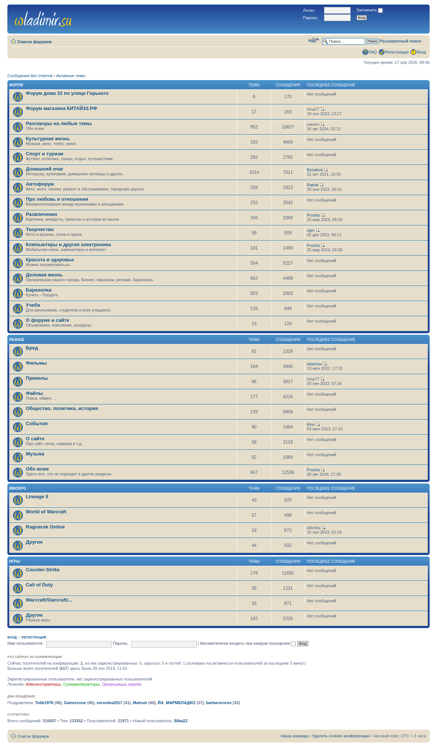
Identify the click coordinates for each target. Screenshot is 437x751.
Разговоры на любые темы (59, 123)
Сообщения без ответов (29, 75)
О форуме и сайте (47, 320)
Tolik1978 (44, 702)
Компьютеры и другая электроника (68, 244)
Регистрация (397, 52)
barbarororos (218, 702)
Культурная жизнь (48, 138)
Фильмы (36, 363)
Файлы (34, 393)
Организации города (121, 684)
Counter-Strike (43, 569)
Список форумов (34, 41)
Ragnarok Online (45, 527)
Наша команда (294, 736)
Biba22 (180, 721)
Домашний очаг (44, 169)
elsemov (314, 364)
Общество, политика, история (62, 408)
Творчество (40, 229)
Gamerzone (75, 702)
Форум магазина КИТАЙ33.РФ (61, 108)
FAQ (373, 52)
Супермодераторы (81, 684)
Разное (16, 340)
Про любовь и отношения (57, 199)
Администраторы (43, 684)
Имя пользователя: (25, 643)
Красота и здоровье (50, 259)
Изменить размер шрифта (313, 40)
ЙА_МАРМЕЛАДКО (177, 702)
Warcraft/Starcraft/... (49, 600)
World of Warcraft (46, 511)
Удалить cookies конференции (340, 736)
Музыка (35, 454)
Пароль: (120, 643)
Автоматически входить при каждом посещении (248, 643)
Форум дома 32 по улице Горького (67, 93)
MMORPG (17, 488)
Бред (32, 348)
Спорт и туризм (44, 153)
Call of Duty (39, 585)
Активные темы (70, 75)
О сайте (35, 438)
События (37, 423)
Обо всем (37, 469)
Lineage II (37, 496)
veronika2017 (110, 702)
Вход (421, 52)
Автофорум (40, 184)
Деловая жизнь (44, 275)
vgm (310, 230)
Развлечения (41, 214)
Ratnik (312, 185)
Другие (34, 542)
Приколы (37, 378)
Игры (14, 561)
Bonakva (315, 170)
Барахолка (38, 290)
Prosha (313, 215)
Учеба (33, 305)
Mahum (140, 702)
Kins (310, 424)
